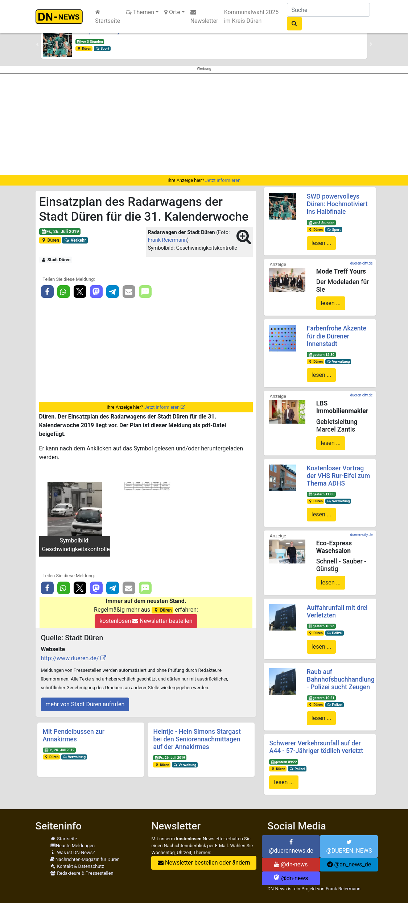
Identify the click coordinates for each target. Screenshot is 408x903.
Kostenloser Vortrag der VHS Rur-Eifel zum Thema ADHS (338, 476)
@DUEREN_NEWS (349, 846)
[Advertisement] (204, 124)
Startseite (107, 16)
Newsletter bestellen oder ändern (204, 862)
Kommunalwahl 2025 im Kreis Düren (251, 16)
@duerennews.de (291, 846)
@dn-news (291, 864)
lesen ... (321, 243)
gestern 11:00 (321, 494)
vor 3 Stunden (90, 41)
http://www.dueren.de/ (70, 658)
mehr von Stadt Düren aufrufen (85, 704)
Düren (84, 48)
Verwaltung (74, 757)
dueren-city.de (361, 263)
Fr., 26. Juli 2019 (60, 231)
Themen (140, 12)
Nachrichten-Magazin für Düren (85, 859)
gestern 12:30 (321, 355)
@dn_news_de (349, 864)
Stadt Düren (55, 259)
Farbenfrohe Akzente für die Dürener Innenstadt (336, 336)
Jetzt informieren (222, 180)
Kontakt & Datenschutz (77, 866)
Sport (102, 48)
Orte (172, 12)
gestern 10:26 (321, 626)
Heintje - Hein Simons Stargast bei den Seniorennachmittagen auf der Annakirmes (196, 739)
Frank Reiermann (167, 240)
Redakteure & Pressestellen (82, 873)
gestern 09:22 (284, 762)
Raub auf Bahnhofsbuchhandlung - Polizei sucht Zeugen (341, 679)
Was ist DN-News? (72, 852)
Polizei (335, 633)
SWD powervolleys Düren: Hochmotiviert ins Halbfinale (337, 204)
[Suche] (328, 10)
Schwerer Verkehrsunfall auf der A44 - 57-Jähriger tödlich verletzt (316, 747)
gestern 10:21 (321, 698)
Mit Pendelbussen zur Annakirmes (73, 735)
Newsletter (204, 16)
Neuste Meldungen (72, 845)
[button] (37, 44)
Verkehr (75, 240)
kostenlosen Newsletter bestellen (145, 620)
